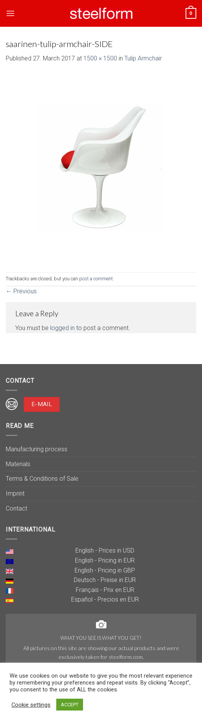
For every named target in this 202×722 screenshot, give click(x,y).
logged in (62, 328)
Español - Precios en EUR (105, 599)
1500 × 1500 (100, 58)
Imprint (15, 493)
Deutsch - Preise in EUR (105, 580)
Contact (16, 508)
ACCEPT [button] (69, 704)
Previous (21, 291)
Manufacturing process (36, 449)
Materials (18, 464)
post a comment (96, 278)
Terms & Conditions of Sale (42, 478)
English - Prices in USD (104, 550)
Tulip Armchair (143, 58)
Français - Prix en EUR (105, 590)
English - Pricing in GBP (105, 570)
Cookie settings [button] (30, 704)
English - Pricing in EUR (105, 560)
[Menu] (10, 13)
